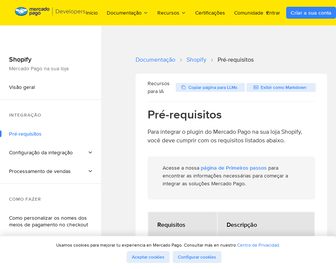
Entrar (273, 12)
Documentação (155, 59)
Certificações (210, 12)
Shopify (196, 59)
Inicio (92, 12)
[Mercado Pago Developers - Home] (50, 13)
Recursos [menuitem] (171, 12)
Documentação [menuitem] (127, 12)
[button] (50, 152)
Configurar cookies (197, 257)
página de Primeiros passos (234, 167)
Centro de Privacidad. (258, 245)
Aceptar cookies (148, 257)
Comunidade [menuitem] (252, 12)
